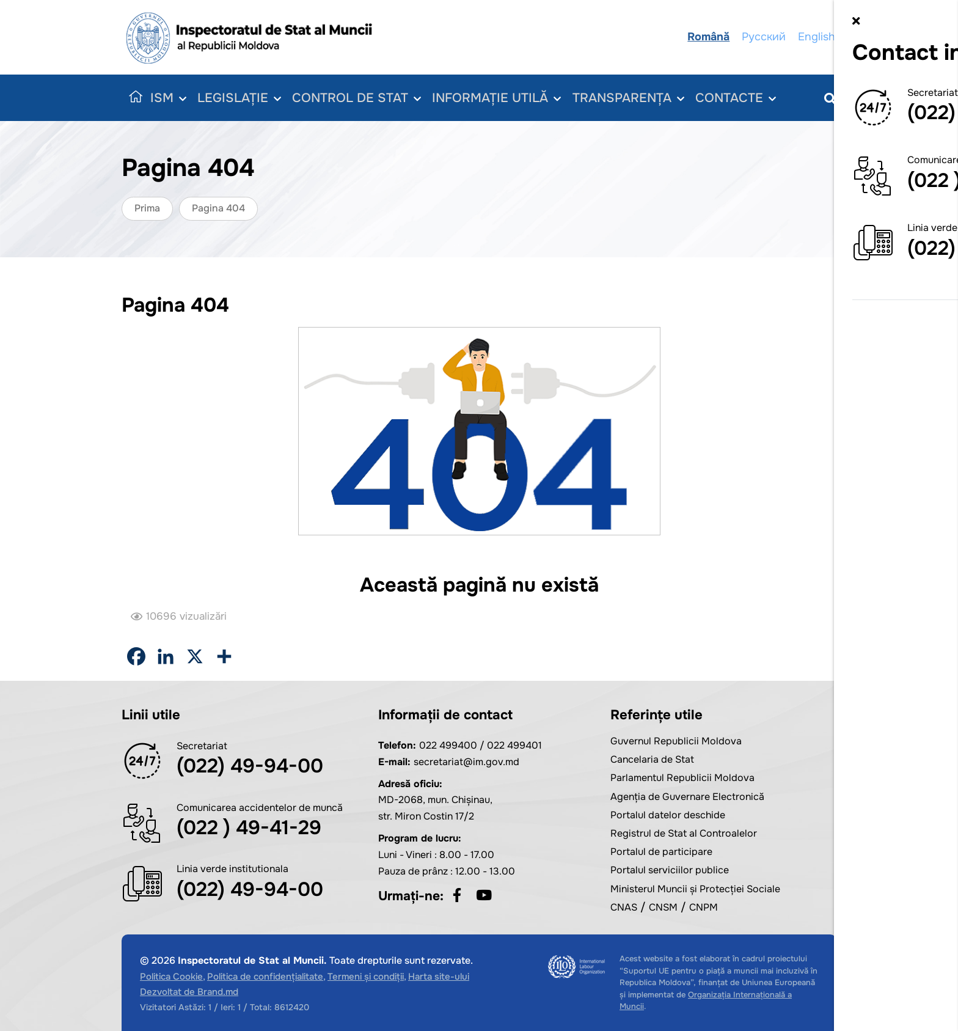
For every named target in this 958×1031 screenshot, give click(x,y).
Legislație (240, 98)
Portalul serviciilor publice (669, 870)
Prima (147, 208)
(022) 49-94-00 (250, 766)
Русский (765, 36)
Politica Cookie (171, 976)
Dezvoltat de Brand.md (189, 992)
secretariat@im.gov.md (466, 761)
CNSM (663, 907)
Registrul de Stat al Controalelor (683, 833)
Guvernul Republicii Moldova (676, 741)
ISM (168, 98)
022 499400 (448, 745)
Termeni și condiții (365, 976)
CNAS (623, 907)
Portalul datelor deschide (667, 815)
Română (710, 36)
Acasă (133, 98)
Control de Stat (359, 98)
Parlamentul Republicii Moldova (682, 777)
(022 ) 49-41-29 (249, 827)
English (817, 36)
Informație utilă (501, 98)
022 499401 (514, 745)
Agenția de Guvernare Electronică (687, 796)
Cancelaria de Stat (652, 759)
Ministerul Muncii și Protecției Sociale (695, 888)
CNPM (703, 907)
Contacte (744, 98)
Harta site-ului (438, 976)
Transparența (634, 98)
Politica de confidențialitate (265, 976)
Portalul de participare (661, 851)
